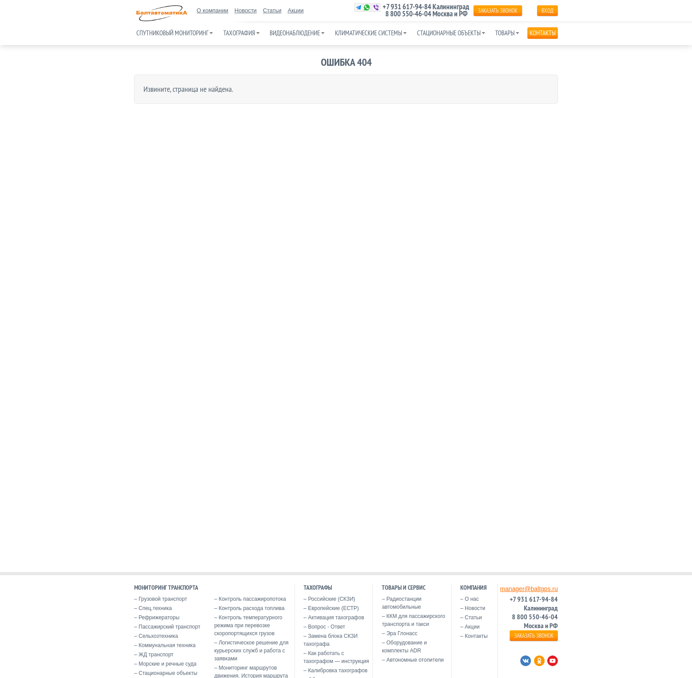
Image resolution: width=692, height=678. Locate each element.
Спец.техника (155, 608)
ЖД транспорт (156, 655)
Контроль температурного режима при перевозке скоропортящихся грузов (248, 625)
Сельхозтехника (158, 636)
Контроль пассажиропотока (252, 599)
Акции (296, 10)
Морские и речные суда (167, 664)
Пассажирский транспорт (169, 627)
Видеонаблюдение (295, 33)
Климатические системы (368, 33)
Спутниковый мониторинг (172, 33)
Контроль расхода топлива (251, 608)
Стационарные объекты (449, 33)
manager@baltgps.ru (529, 588)
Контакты (543, 33)
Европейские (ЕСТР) (333, 608)
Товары (505, 33)
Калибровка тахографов (338, 670)
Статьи (272, 10)
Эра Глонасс (401, 633)
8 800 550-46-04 (408, 14)
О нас (472, 599)
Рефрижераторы (159, 617)
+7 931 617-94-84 (407, 6)
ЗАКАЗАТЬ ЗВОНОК (497, 10)
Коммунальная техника (167, 645)
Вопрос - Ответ (326, 627)
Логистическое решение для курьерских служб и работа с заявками (251, 651)
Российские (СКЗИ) (331, 599)
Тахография (239, 33)
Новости (245, 10)
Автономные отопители (415, 660)
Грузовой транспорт (163, 599)
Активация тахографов (336, 617)
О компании (213, 10)
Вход (547, 10)
